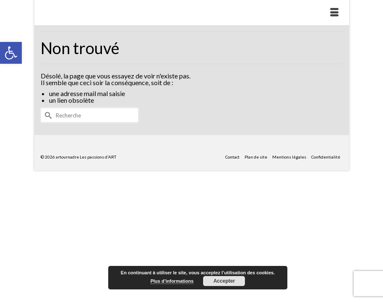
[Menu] (334, 12)
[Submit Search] (47, 115)
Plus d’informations (172, 281)
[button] (11, 53)
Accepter (224, 281)
